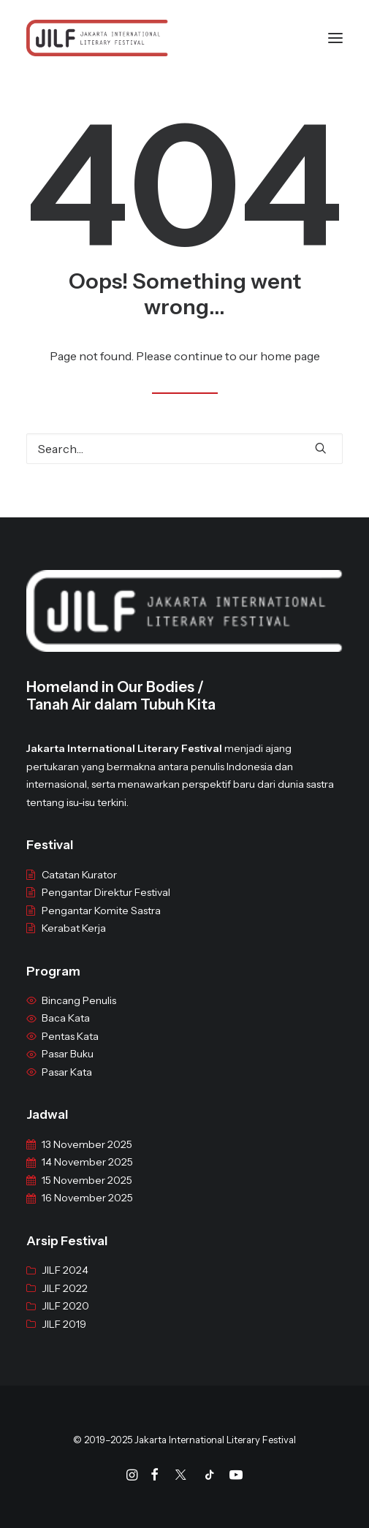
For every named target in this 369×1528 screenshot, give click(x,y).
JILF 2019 (64, 1336)
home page (290, 356)
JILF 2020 (65, 1318)
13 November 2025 (87, 1156)
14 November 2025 (87, 1175)
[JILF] (97, 38)
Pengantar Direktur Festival (106, 904)
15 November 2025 (87, 1192)
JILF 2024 (65, 1282)
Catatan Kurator (79, 887)
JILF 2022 (65, 1300)
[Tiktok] (209, 1476)
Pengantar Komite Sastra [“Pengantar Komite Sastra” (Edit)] (101, 923)
